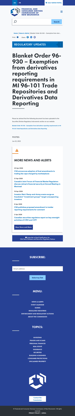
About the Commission (37, 317)
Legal (44, 413)
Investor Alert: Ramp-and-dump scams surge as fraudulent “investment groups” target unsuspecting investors (36, 196)
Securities (37, 352)
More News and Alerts (23, 227)
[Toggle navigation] (61, 12)
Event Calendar (37, 305)
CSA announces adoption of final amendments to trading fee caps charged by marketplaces (34, 172)
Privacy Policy (34, 413)
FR (20, 3)
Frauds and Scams (37, 340)
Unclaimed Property (37, 361)
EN (15, 3)
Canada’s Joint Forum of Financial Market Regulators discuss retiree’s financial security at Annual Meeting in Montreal (37, 184)
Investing (37, 337)
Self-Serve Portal (55, 3)
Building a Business (37, 355)
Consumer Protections (37, 358)
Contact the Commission (37, 399)
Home (16, 33)
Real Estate (37, 346)
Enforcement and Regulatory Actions (37, 314)
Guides (37, 308)
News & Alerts (24, 33)
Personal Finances (37, 343)
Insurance (37, 349)
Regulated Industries (37, 311)
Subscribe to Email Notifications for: (37, 238)
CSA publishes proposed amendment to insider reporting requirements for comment (33, 208)
